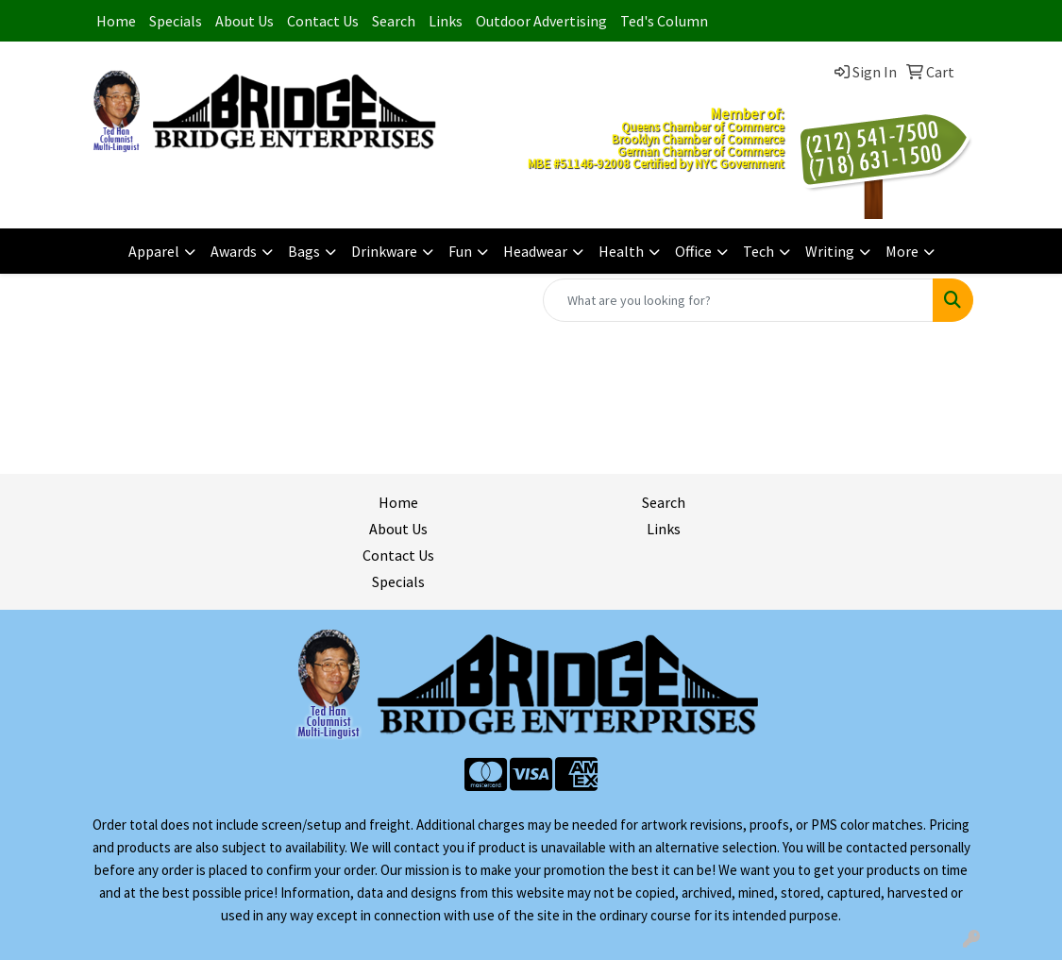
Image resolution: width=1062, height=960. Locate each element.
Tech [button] (758, 251)
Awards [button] (234, 251)
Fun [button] (460, 251)
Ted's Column (664, 20)
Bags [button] (304, 251)
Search (393, 20)
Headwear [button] (535, 251)
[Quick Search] (738, 300)
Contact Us (323, 20)
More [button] (902, 251)
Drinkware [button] (384, 251)
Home (116, 20)
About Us (244, 20)
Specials (175, 20)
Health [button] (621, 251)
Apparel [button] (153, 251)
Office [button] (693, 251)
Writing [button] (829, 251)
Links (446, 20)
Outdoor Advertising (541, 20)
